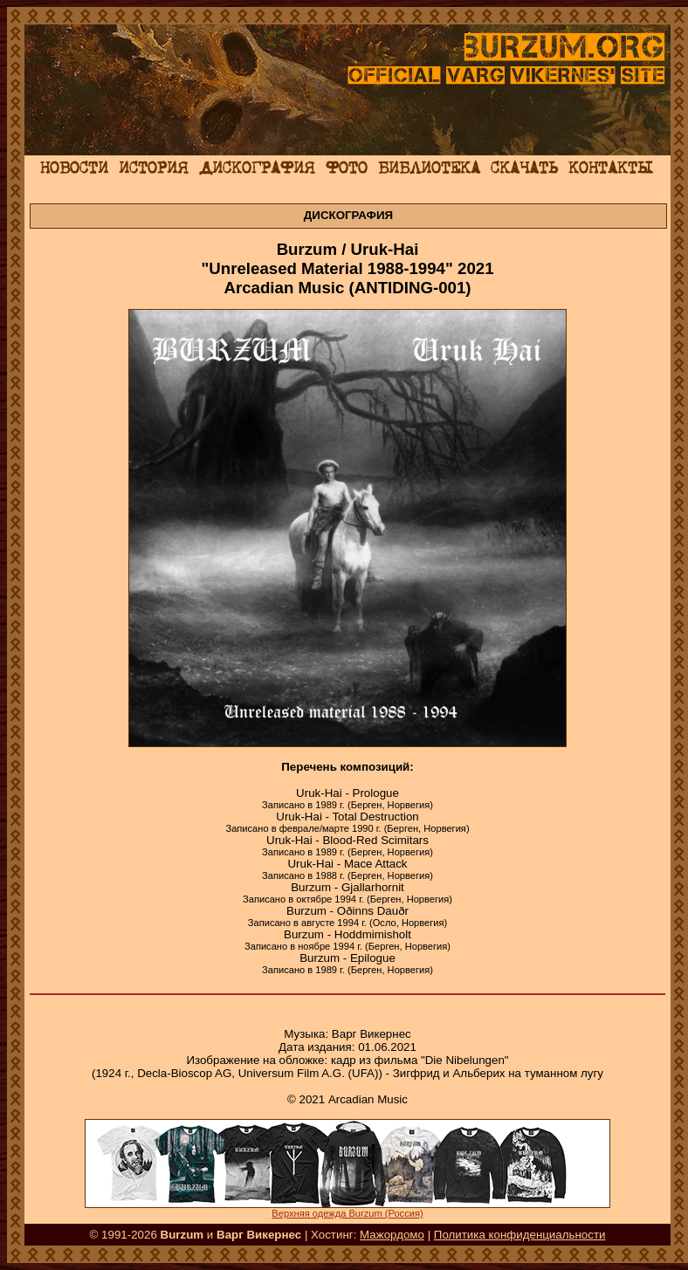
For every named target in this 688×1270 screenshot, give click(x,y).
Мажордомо (392, 1234)
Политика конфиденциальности (520, 1234)
